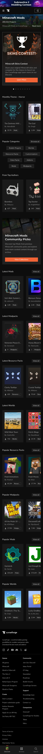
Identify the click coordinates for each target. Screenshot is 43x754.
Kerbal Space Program (10, 682)
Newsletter (27, 674)
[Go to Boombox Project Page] (12, 196)
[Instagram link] (3, 650)
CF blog (25, 670)
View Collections (21, 260)
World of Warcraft (8, 670)
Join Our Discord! (29, 663)
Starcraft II (6, 678)
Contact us (27, 702)
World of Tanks (7, 689)
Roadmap (26, 678)
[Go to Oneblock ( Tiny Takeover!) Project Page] (12, 605)
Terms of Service (7, 731)
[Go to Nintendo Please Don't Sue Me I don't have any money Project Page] (12, 337)
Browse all (35, 142)
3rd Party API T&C (8, 716)
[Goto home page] (8, 10)
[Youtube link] (12, 650)
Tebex (25, 719)
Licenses (5, 739)
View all (36, 272)
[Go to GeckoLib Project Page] (12, 560)
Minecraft (5, 666)
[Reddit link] (25, 650)
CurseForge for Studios (31, 716)
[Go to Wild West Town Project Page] (12, 426)
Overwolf (26, 712)
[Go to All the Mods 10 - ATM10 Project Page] (12, 515)
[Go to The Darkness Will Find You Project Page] (12, 117)
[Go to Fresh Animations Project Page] (12, 471)
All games (5, 663)
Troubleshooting (28, 699)
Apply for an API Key (9, 713)
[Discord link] (16, 650)
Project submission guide (11, 702)
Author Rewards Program (8, 708)
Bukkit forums (28, 682)
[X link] (21, 650)
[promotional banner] (21, 3)
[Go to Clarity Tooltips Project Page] (12, 381)
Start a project (7, 699)
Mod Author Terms (8, 743)
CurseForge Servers (29, 685)
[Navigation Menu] (3, 10)
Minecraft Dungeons (9, 685)
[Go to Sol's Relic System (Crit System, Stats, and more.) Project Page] (12, 292)
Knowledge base (28, 695)
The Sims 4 (6, 674)
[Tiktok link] (8, 650)
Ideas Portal (27, 666)
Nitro (25, 723)
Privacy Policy (6, 735)
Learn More (21, 80)
